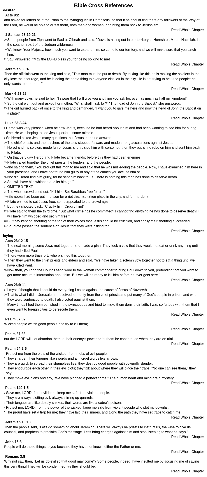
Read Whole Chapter (187, 30)
